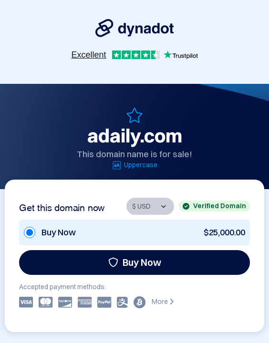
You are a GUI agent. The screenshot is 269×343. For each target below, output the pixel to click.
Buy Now (134, 262)
